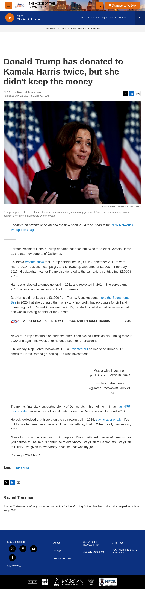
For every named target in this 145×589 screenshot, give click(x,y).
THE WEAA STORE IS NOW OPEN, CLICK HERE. (72, 28)
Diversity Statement (93, 552)
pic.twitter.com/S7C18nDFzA (110, 375)
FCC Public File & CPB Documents (124, 551)
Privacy (57, 550)
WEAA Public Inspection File (91, 543)
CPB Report (118, 542)
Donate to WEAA (124, 5)
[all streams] (140, 18)
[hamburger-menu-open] (8, 5)
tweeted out (80, 349)
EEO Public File (62, 558)
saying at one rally (108, 419)
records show (34, 262)
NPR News (23, 467)
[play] (10, 18)
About (56, 542)
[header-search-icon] (99, 5)
